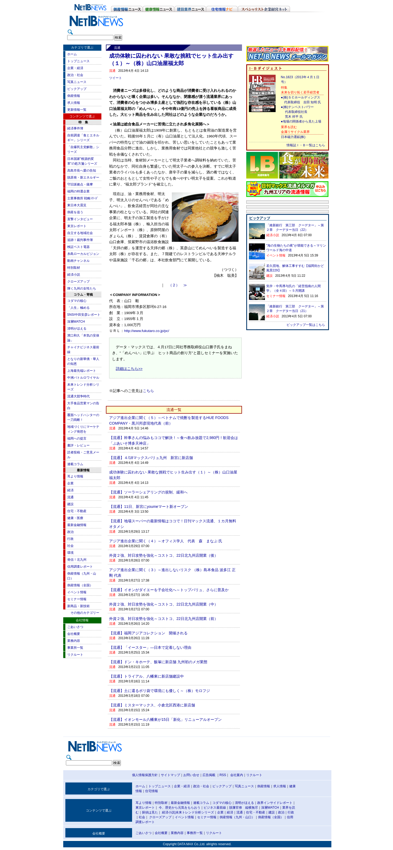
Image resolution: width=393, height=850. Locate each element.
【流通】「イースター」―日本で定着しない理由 (150, 647)
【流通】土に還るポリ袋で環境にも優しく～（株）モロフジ (159, 691)
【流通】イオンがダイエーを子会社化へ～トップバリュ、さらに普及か (169, 590)
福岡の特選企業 (78, 191)
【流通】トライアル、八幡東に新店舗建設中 (146, 676)
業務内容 (73, 641)
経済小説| (169, 812)
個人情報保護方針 (145, 775)
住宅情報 (151, 791)
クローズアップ (78, 281)
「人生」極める (78, 308)
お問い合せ (191, 775)
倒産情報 (73, 96)
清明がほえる (76, 328)
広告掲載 (209, 775)
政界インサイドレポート (274, 803)
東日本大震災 (76, 205)
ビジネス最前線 (215, 807)
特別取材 (73, 268)
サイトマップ (170, 775)
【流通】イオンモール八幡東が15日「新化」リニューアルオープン (165, 719)
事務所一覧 (195, 833)
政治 (70, 532)
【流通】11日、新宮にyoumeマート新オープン (148, 506)
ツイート (115, 78)
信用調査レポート (80, 566)
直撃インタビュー (80, 219)
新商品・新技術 (78, 606)
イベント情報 (76, 592)
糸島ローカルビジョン (83, 254)
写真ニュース (76, 82)
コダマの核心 (76, 301)
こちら (148, 391)
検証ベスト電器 (78, 247)
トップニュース (78, 61)
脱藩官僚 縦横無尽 (243, 807)
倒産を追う (75, 212)
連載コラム (75, 464)
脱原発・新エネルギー (83, 177)
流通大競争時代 (78, 396)
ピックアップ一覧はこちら (306, 325)
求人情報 (73, 103)
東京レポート (76, 226)
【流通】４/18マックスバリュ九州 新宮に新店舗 (151, 458)
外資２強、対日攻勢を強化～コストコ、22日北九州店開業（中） (163, 604)
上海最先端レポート (81, 371)
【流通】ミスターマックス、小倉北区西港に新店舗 (152, 705)
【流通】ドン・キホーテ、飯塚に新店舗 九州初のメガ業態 (158, 662)
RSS (223, 775)
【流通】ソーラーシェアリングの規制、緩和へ (148, 492)
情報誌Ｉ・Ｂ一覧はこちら (306, 145)
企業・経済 (75, 68)
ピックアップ (76, 89)
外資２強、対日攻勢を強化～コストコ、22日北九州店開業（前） (163, 618)
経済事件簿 (75, 128)
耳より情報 (75, 476)
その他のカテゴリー (84, 613)
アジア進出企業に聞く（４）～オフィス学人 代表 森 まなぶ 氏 (165, 541)
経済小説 (73, 274)
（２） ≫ (177, 285)
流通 (70, 497)
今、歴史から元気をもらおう (179, 807)
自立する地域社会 (80, 233)
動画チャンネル (78, 261)
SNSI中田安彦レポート (83, 315)
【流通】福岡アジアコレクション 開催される (148, 633)
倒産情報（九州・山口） (237, 817)
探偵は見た (150, 812)
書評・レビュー (78, 445)
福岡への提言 (76, 438)
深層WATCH (76, 321)
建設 (70, 504)
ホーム (72, 54)
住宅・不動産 (76, 511)
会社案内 (236, 775)
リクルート (75, 655)
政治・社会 (75, 75)
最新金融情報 (76, 525)
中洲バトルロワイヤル (83, 377)
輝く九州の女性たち (81, 288)
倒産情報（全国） (80, 585)
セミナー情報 (76, 599)
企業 (70, 483)
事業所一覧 (75, 648)
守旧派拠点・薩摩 (80, 184)
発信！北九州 (76, 560)
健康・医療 (75, 518)
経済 (70, 490)
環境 (70, 553)
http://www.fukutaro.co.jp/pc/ (146, 331)
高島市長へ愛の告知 (81, 170)
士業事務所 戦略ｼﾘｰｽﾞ (82, 198)
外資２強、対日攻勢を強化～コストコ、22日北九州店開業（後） (163, 555)
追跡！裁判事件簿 (80, 240)
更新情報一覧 (76, 110)
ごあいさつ (75, 627)
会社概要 (73, 634)
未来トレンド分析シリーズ (195, 812)
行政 (70, 539)
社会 (70, 546)
